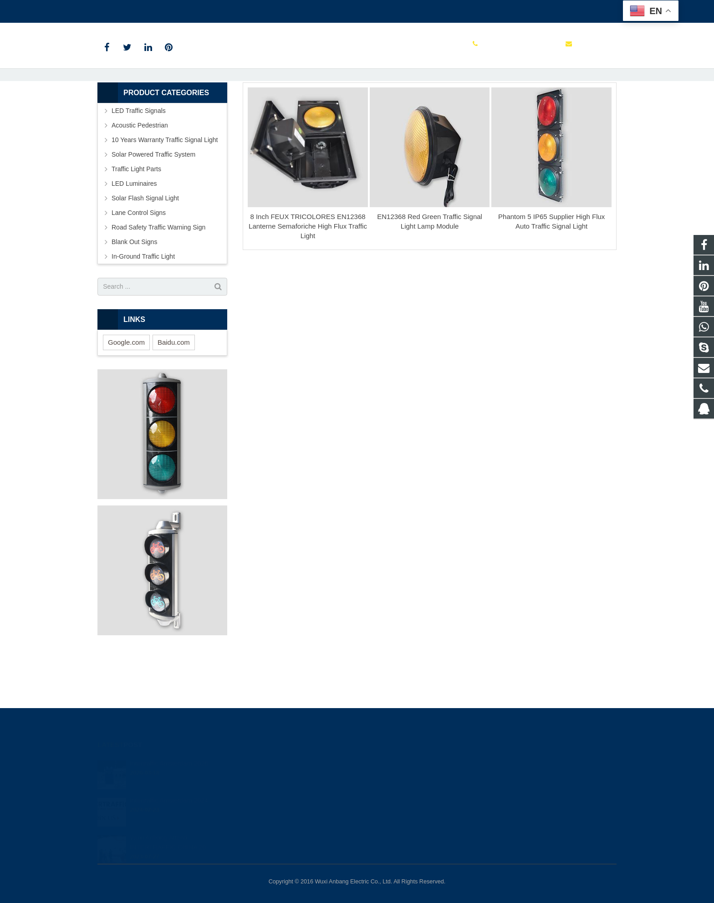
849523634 (388, 763)
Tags (338, 109)
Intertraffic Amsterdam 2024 (169, 790)
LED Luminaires (134, 234)
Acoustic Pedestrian (140, 175)
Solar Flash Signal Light (145, 248)
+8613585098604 (395, 777)
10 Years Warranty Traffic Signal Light (165, 190)
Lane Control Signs (139, 263)
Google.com (126, 393)
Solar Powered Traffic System (153, 205)
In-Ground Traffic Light (143, 307)
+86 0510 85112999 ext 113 (144, 9)
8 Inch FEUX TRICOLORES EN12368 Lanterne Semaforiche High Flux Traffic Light (308, 277)
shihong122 (388, 816)
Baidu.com (174, 393)
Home (313, 109)
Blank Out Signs (134, 292)
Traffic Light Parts (136, 219)
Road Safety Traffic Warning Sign (158, 277)
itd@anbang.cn (219, 9)
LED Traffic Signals (139, 161)
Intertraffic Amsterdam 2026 (169, 753)
